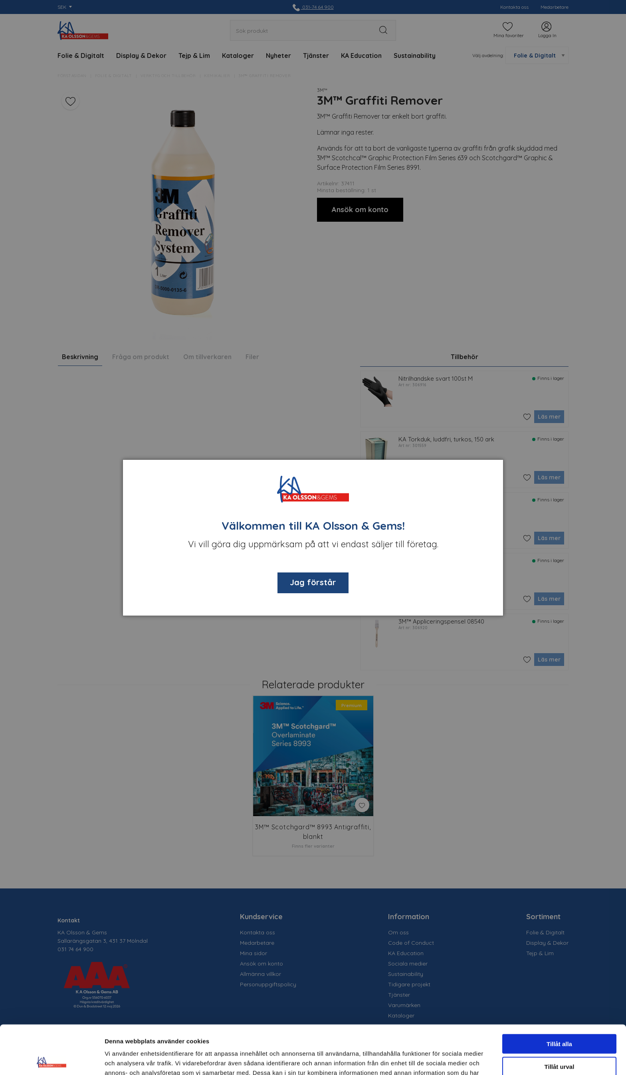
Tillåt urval (559, 1017)
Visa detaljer (434, 1059)
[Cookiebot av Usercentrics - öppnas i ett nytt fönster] (52, 1059)
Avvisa (559, 1040)
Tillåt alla (559, 995)
